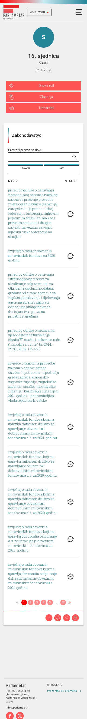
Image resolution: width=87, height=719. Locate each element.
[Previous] (17, 602)
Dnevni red (46, 85)
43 (63, 602)
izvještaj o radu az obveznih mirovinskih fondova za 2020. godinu (32, 256)
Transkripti (46, 108)
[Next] (69, 602)
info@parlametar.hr (17, 707)
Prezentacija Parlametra (62, 690)
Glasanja (46, 97)
